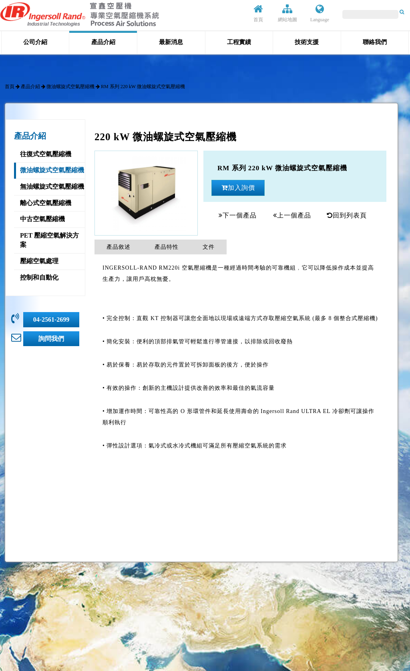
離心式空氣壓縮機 (45, 202)
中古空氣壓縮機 (42, 219)
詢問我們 (51, 338)
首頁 (258, 13)
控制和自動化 (39, 277)
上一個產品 (292, 215)
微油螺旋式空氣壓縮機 (70, 86)
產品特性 (167, 247)
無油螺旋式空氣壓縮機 (52, 186)
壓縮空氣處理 (39, 261)
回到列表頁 (347, 215)
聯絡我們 (375, 42)
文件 (209, 247)
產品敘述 (119, 247)
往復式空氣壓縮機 (45, 154)
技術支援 (307, 42)
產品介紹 (103, 42)
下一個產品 (238, 215)
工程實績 (239, 42)
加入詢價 (238, 187)
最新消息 (171, 42)
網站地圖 (287, 13)
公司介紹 (35, 42)
